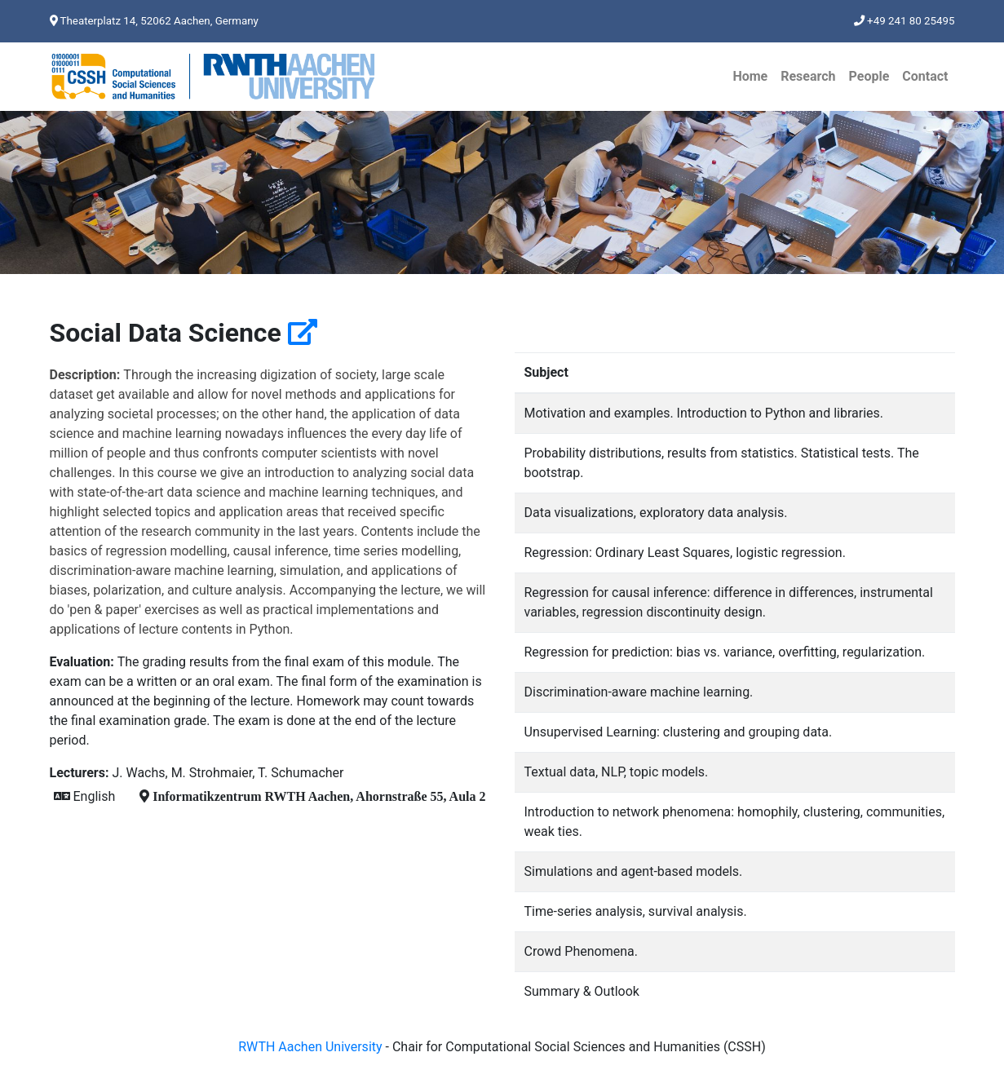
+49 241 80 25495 (904, 21)
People (869, 76)
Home (749, 76)
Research (808, 76)
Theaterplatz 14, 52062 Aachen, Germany (154, 21)
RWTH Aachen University (310, 1047)
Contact (925, 76)
